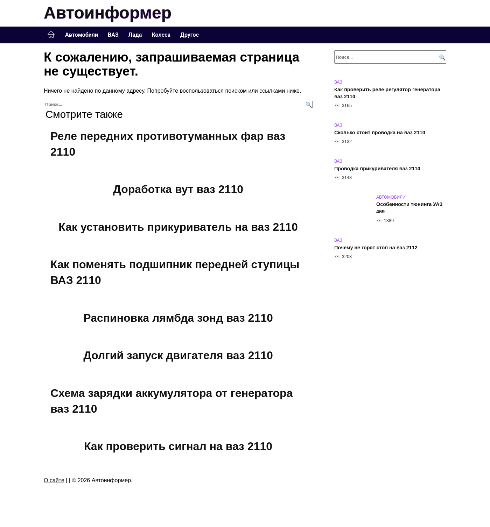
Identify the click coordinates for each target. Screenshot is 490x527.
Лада (135, 34)
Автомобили (81, 34)
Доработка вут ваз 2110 (178, 189)
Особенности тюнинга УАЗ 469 (409, 208)
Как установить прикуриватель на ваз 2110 (178, 227)
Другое (189, 34)
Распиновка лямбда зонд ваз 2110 (178, 318)
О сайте (54, 480)
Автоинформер (108, 12)
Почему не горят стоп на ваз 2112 (376, 247)
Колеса (161, 34)
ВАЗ (113, 34)
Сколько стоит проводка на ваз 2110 (379, 132)
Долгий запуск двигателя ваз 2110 (178, 355)
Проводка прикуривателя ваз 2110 (377, 168)
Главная (51, 35)
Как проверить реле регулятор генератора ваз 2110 (387, 93)
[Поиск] (308, 104)
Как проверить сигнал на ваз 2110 (178, 446)
